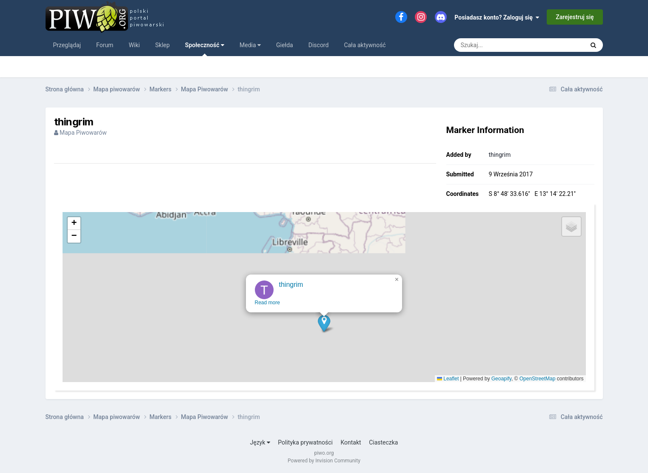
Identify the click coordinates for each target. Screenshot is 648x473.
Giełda (284, 45)
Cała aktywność (364, 45)
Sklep (162, 45)
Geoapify (501, 379)
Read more (266, 321)
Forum (104, 45)
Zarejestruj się (575, 17)
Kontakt (350, 442)
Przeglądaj (67, 45)
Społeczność (204, 49)
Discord (318, 45)
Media (250, 45)
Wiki (134, 45)
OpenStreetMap (538, 379)
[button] (323, 341)
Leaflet (448, 379)
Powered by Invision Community (324, 461)
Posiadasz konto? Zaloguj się (496, 17)
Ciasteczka (383, 442)
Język (260, 442)
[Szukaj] (499, 45)
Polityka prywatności (305, 442)
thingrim (500, 154)
